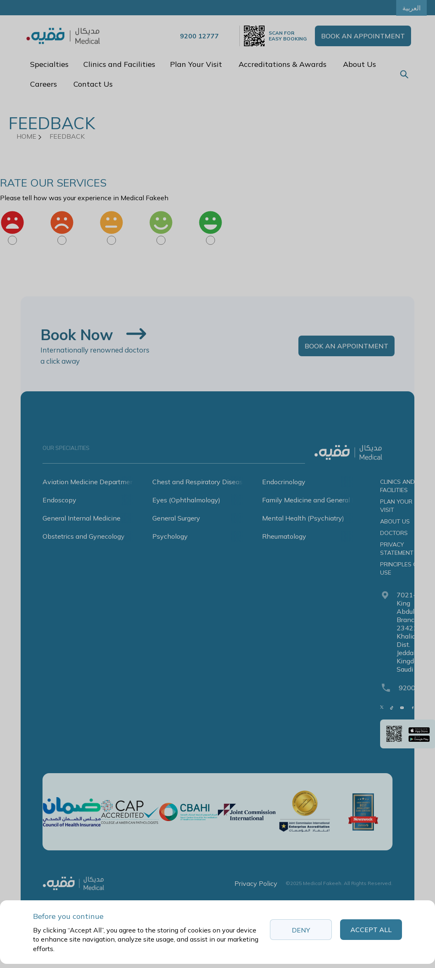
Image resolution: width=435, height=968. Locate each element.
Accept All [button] (371, 929)
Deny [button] (301, 930)
